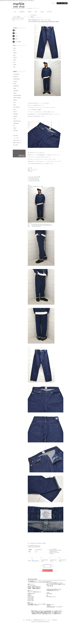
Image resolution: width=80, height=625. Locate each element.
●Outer (14, 48)
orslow (14, 104)
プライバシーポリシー (48, 619)
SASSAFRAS (15, 114)
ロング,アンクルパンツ (38, 17)
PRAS (14, 109)
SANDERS (15, 116)
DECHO (14, 88)
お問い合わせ (54, 619)
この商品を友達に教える (53, 551)
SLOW (14, 118)
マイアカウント (53, 3)
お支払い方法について (17, 140)
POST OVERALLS (16, 107)
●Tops (14, 50)
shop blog (28, 11)
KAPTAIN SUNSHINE (17, 95)
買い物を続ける (51, 553)
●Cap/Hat (15, 57)
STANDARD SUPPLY (17, 121)
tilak (14, 125)
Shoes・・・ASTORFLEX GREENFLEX (34, 226)
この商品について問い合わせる (54, 552)
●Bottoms (32, 16)
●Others (14, 64)
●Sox (14, 62)
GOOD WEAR (15, 90)
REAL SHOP (49, 11)
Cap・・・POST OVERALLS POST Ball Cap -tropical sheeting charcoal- (39, 224)
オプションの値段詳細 (52, 549)
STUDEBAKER (16, 123)
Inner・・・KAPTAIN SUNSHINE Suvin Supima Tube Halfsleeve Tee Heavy (40, 225)
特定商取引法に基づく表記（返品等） (55, 550)
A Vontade (15, 81)
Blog (14, 30)
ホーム (24, 619)
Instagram (15, 38)
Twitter (15, 33)
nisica (14, 102)
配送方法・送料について (17, 142)
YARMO (14, 128)
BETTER (14, 83)
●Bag (14, 55)
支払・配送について (29, 619)
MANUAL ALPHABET (17, 97)
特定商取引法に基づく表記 (38, 619)
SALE (14, 66)
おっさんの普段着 (17, 41)
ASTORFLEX (15, 76)
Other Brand (15, 130)
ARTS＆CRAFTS (16, 74)
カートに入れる (47, 570)
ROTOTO (15, 111)
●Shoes (14, 59)
